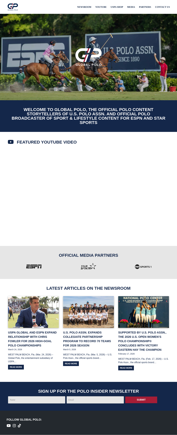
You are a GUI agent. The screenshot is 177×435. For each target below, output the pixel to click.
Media (131, 7)
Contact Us (162, 7)
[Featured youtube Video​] (11, 142)
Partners (145, 7)
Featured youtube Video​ (47, 142)
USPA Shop (116, 7)
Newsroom (84, 7)
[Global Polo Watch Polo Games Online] (13, 7)
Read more (16, 367)
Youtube (100, 7)
